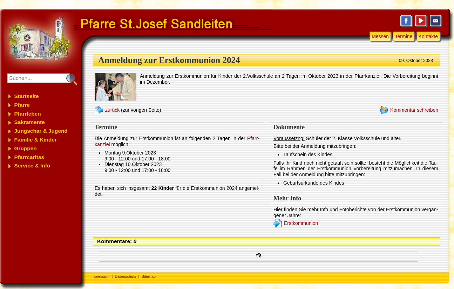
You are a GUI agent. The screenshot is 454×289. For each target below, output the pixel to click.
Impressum (99, 276)
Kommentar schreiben (414, 110)
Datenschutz (125, 276)
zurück (112, 110)
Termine (404, 36)
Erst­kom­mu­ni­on (301, 223)
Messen (380, 36)
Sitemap (149, 276)
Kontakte (428, 36)
